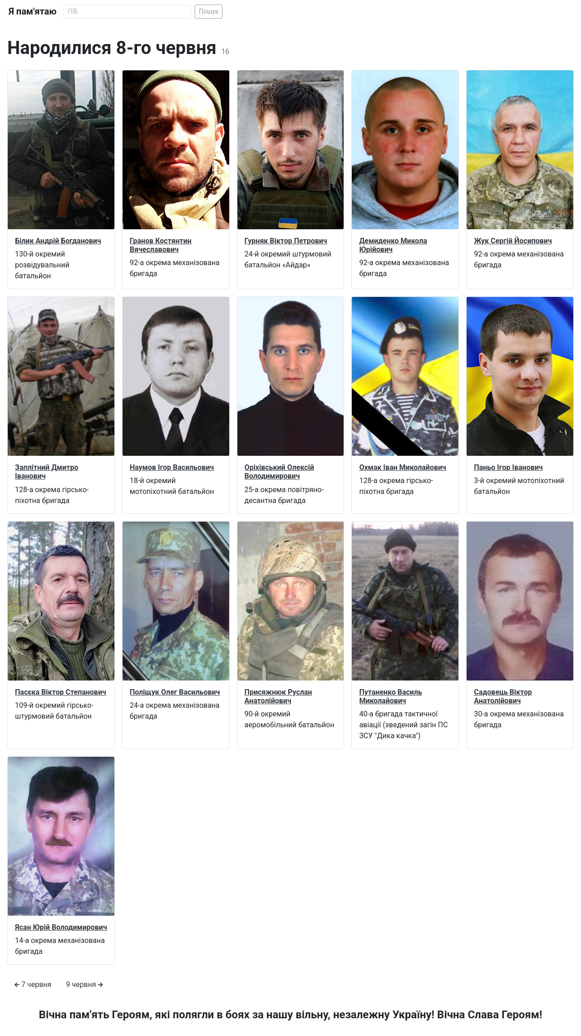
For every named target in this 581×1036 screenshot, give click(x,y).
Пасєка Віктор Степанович (60, 692)
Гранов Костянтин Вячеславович (161, 245)
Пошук (209, 11)
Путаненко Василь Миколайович (390, 696)
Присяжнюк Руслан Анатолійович (278, 696)
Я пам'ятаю (32, 11)
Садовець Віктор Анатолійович (503, 696)
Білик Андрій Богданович (58, 241)
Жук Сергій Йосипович (513, 241)
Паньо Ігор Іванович (508, 467)
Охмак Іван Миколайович (402, 467)
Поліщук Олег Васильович (175, 692)
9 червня (84, 984)
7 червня (33, 984)
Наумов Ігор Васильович (172, 467)
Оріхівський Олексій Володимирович (279, 471)
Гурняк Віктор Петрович (286, 241)
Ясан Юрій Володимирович (61, 927)
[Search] (127, 12)
